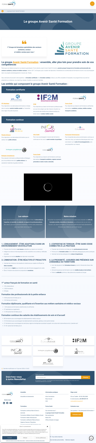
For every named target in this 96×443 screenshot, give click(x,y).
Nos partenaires (49, 415)
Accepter (9, 437)
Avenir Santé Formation (25, 62)
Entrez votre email (40, 374)
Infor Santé (36, 134)
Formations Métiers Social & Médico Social (31, 415)
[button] (47, 426)
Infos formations (49, 396)
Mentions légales (69, 440)
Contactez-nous (76, 414)
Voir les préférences (41, 437)
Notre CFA (48, 417)
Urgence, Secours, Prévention (28, 422)
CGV (46, 401)
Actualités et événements (27, 396)
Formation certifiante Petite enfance (29, 420)
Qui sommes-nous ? (50, 410)
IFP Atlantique (5, 103)
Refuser (25, 437)
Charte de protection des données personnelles (15, 440)
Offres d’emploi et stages (52, 420)
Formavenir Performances (72, 134)
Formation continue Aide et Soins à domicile (29, 412)
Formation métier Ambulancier (28, 417)
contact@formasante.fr (76, 401)
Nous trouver (48, 399)
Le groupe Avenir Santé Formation (16, 11)
